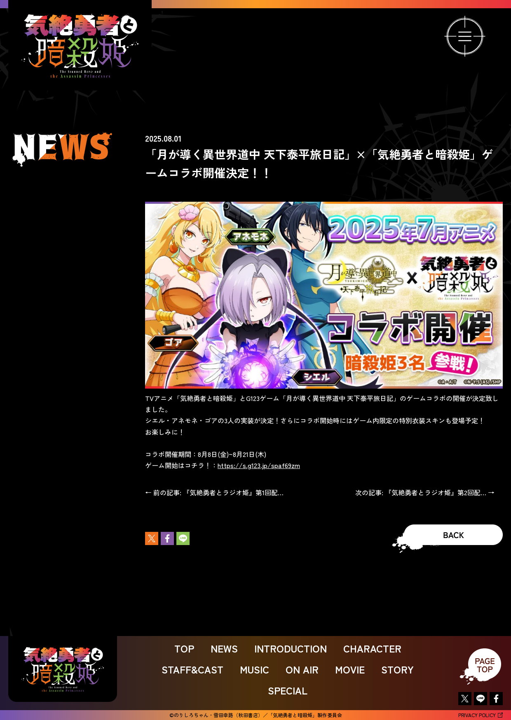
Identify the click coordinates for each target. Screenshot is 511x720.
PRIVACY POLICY (480, 714)
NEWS (224, 648)
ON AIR (302, 669)
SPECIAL (287, 690)
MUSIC (254, 669)
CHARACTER (372, 648)
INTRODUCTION (290, 648)
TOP (184, 648)
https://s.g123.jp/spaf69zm (259, 465)
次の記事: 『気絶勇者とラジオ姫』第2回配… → (425, 492)
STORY (397, 669)
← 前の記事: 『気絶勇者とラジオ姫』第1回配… (214, 492)
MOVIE (350, 669)
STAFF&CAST (192, 669)
